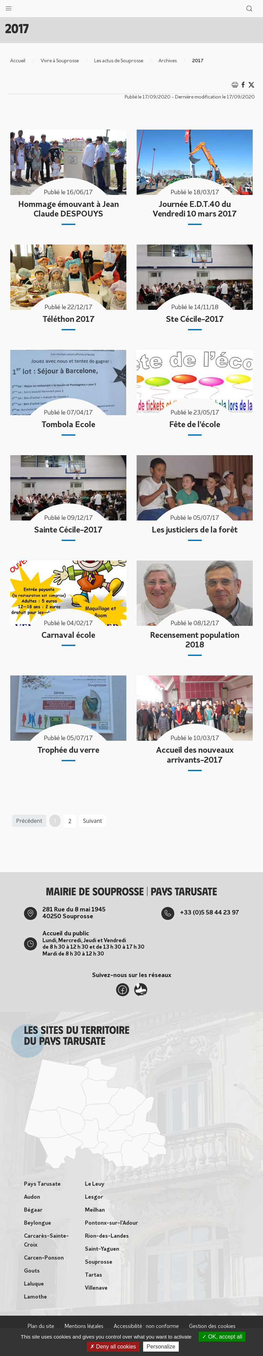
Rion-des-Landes (107, 1236)
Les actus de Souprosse (118, 61)
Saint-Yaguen (102, 1249)
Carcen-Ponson (44, 1258)
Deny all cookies (113, 1347)
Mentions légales (83, 1326)
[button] (8, 7)
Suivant (92, 821)
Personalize (161, 1347)
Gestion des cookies (212, 1326)
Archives (168, 61)
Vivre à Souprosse (60, 61)
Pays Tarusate (42, 1184)
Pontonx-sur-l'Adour (111, 1223)
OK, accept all (222, 1337)
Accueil (17, 61)
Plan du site (40, 1326)
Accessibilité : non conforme (146, 1326)
